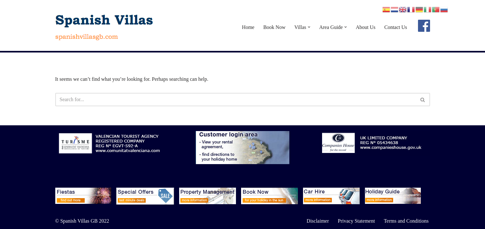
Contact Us (395, 27)
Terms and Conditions (406, 221)
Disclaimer (317, 221)
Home (248, 27)
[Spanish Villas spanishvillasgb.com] (104, 27)
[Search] (235, 99)
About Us (365, 27)
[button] (309, 27)
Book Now (274, 27)
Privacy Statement (356, 221)
